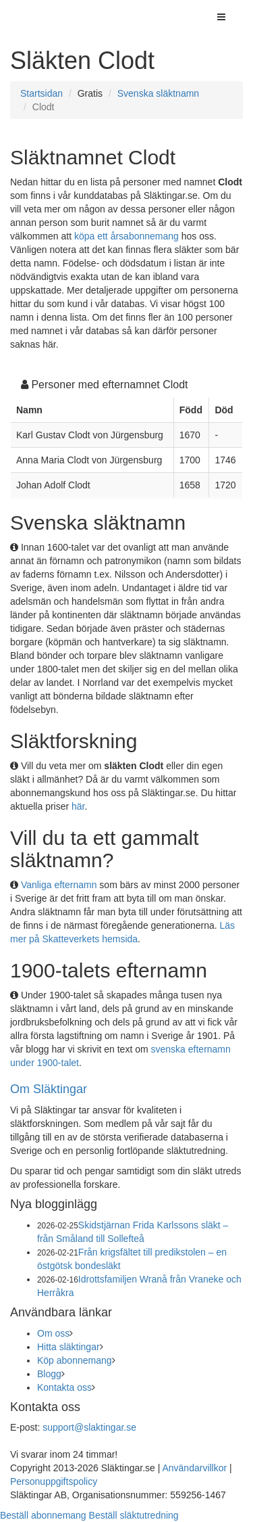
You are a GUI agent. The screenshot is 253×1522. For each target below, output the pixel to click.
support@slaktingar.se (89, 1427)
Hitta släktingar (68, 1346)
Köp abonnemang (74, 1360)
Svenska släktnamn (158, 93)
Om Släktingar (48, 1089)
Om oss (53, 1333)
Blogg (49, 1373)
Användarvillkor (194, 1467)
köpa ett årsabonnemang (126, 236)
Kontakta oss (64, 1387)
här (78, 806)
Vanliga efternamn (59, 884)
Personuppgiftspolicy (53, 1481)
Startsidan (41, 93)
